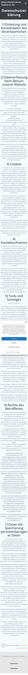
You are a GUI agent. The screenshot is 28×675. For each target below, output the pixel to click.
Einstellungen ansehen (14, 347)
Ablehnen (14, 343)
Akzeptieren (14, 338)
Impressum (18, 352)
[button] (26, 322)
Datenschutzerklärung (10, 352)
